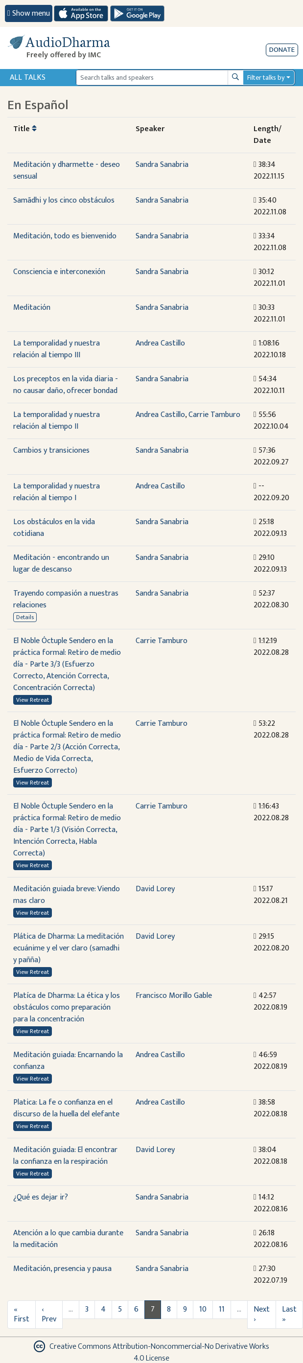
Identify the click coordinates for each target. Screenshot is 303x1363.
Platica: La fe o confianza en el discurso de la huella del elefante (66, 1108)
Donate (282, 50)
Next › (262, 1314)
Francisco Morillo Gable (174, 995)
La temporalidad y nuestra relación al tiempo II (56, 420)
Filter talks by (265, 77)
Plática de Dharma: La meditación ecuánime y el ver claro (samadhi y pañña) (68, 948)
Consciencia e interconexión (59, 271)
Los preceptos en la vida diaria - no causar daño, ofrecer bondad (65, 384)
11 (222, 1309)
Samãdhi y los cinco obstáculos (64, 200)
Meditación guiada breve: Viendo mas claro (66, 894)
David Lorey (155, 889)
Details (25, 617)
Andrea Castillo (160, 343)
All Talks (28, 77)
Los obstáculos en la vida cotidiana (54, 527)
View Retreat (32, 700)
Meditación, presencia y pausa (62, 1268)
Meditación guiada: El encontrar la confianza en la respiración (65, 1155)
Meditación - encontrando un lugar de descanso (61, 563)
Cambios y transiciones (51, 450)
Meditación (31, 307)
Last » (289, 1314)
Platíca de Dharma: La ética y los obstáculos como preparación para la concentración (66, 1007)
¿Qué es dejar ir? (40, 1197)
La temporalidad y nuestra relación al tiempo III (56, 349)
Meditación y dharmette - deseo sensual (66, 170)
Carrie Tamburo (214, 414)
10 (203, 1309)
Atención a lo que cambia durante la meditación (68, 1238)
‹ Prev (49, 1314)
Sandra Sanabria (162, 164)
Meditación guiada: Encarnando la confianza (68, 1060)
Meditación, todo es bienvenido (65, 236)
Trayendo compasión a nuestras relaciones (65, 599)
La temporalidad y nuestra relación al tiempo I (56, 492)
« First (21, 1314)
